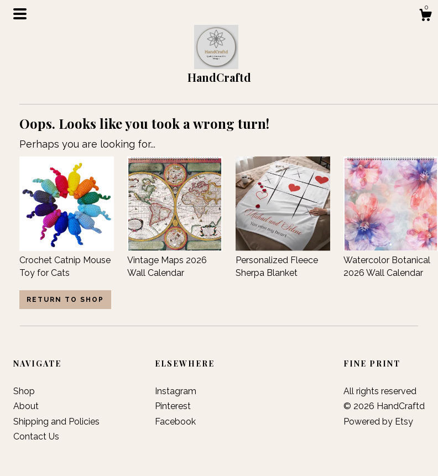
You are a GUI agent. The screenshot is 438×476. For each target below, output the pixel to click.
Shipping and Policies (56, 421)
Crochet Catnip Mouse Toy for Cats (66, 260)
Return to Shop (65, 300)
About (26, 406)
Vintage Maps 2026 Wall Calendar (174, 260)
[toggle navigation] (20, 13)
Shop (24, 391)
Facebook (175, 421)
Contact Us (36, 436)
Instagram (175, 391)
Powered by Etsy (378, 421)
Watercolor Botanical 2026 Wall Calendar (390, 260)
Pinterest (173, 406)
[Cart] (425, 16)
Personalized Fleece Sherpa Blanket (283, 260)
